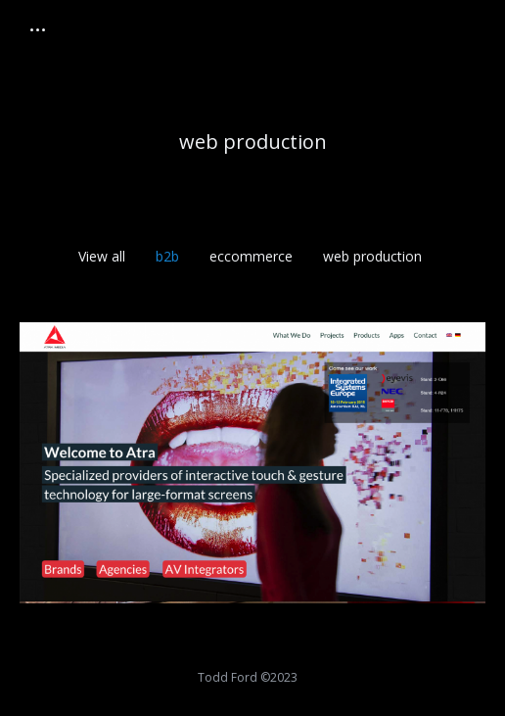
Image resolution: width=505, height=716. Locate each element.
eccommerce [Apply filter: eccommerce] (251, 256)
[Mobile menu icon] (37, 29)
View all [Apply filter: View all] (101, 256)
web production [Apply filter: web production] (372, 256)
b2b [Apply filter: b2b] (167, 256)
